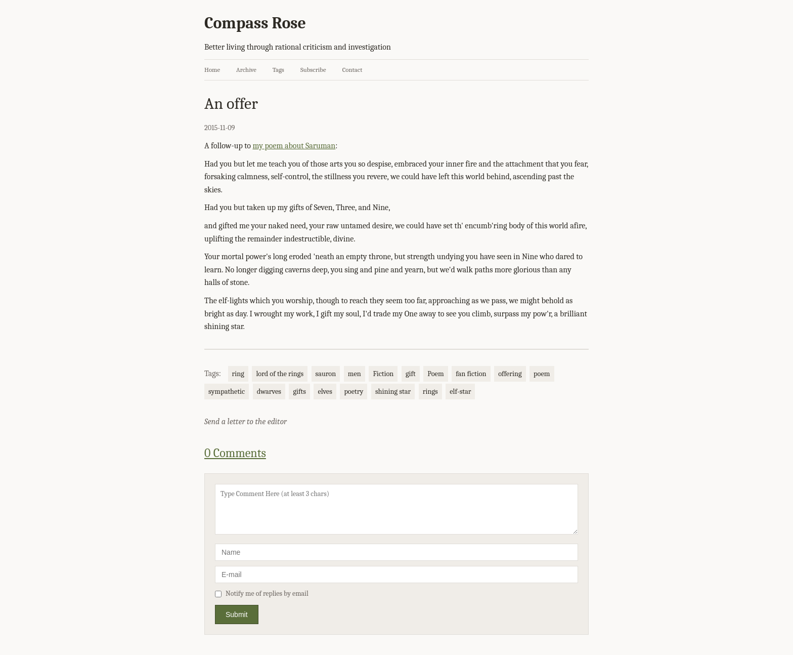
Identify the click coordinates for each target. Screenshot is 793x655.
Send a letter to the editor (245, 421)
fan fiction (471, 374)
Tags (278, 69)
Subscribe (313, 69)
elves (325, 391)
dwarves (269, 391)
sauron (326, 374)
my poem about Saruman (294, 145)
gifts (299, 391)
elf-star (460, 391)
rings (430, 391)
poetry (353, 391)
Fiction (383, 374)
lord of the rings (279, 374)
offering (509, 374)
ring (238, 374)
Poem (435, 374)
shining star (393, 391)
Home (212, 69)
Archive (246, 69)
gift (411, 374)
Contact (352, 69)
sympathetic (226, 391)
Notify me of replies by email (262, 593)
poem (542, 374)
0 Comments (235, 453)
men (354, 374)
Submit (237, 614)
